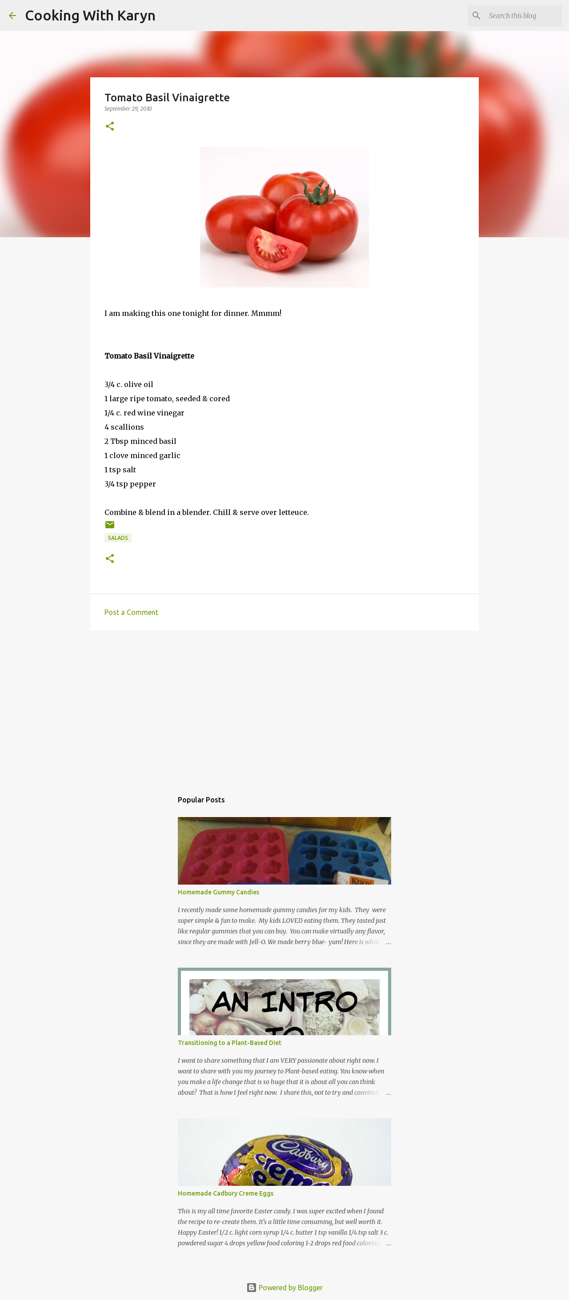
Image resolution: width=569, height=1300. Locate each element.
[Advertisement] (284, 706)
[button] (109, 127)
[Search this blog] (515, 15)
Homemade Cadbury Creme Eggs (225, 1193)
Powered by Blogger (284, 1288)
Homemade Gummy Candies (218, 892)
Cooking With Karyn (90, 15)
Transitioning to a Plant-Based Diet (229, 1042)
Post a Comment (131, 612)
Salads (118, 538)
